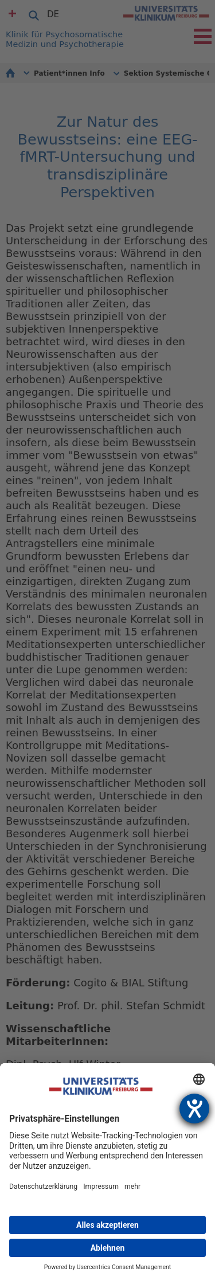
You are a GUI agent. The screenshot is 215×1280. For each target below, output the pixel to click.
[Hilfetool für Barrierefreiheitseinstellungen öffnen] (194, 1108)
